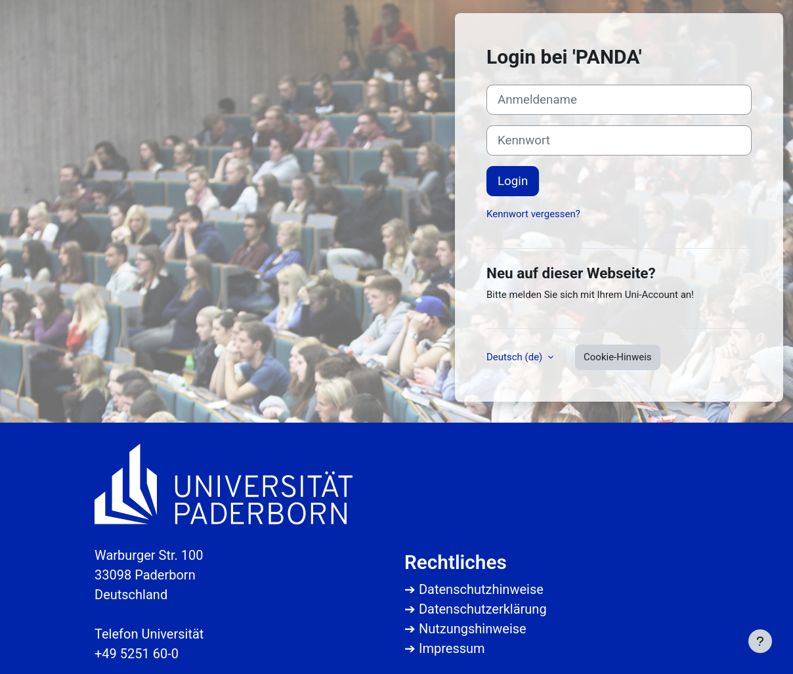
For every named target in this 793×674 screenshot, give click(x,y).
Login (513, 181)
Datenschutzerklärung (483, 609)
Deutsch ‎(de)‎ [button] (515, 357)
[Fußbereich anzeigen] (760, 641)
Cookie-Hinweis (617, 357)
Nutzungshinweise (472, 629)
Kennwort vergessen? (533, 214)
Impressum (452, 648)
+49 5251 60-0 (137, 654)
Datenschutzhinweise (481, 589)
